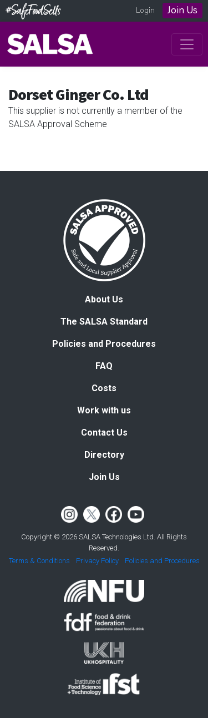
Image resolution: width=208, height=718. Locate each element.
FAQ (104, 366)
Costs (104, 388)
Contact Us (104, 432)
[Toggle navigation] (186, 44)
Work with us (104, 410)
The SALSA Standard (104, 321)
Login (145, 10)
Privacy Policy (97, 561)
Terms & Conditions (39, 561)
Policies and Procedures (104, 343)
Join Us (182, 10)
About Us (104, 299)
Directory (104, 454)
